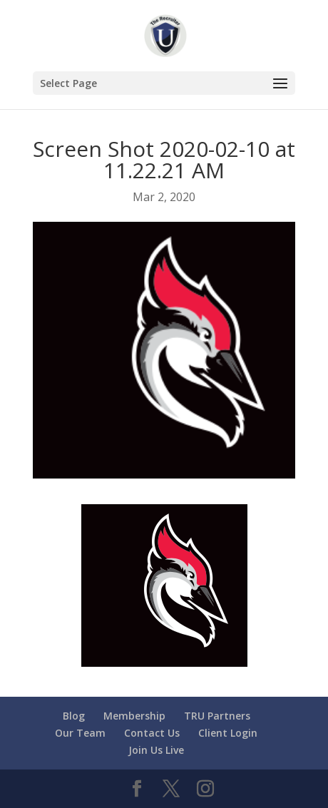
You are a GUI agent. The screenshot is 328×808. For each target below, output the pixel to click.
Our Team (80, 733)
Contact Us (152, 733)
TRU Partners (217, 715)
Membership (134, 715)
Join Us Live (156, 750)
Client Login (227, 733)
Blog (74, 715)
